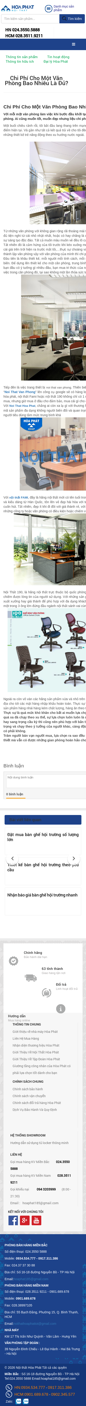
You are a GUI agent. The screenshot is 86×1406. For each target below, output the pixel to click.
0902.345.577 (63, 1394)
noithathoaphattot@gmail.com (35, 1323)
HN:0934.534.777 (29, 1387)
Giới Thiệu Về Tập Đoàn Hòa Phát (36, 1059)
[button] (12, 859)
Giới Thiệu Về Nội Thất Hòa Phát (36, 1052)
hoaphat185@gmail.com (40, 1203)
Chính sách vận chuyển (29, 1096)
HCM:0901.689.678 (31, 1394)
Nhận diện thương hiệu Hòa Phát (36, 1045)
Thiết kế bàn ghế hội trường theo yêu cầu (43, 867)
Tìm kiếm (72, 18)
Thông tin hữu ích (20, 61)
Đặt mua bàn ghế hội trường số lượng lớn (43, 837)
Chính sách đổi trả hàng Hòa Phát (37, 1103)
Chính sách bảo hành (28, 1089)
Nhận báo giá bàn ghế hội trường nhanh (42, 895)
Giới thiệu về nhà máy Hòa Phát (35, 1031)
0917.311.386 (60, 1387)
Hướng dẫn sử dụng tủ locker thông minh (39, 1143)
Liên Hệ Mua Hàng (26, 1038)
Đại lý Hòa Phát (56, 61)
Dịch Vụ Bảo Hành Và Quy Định (35, 1109)
